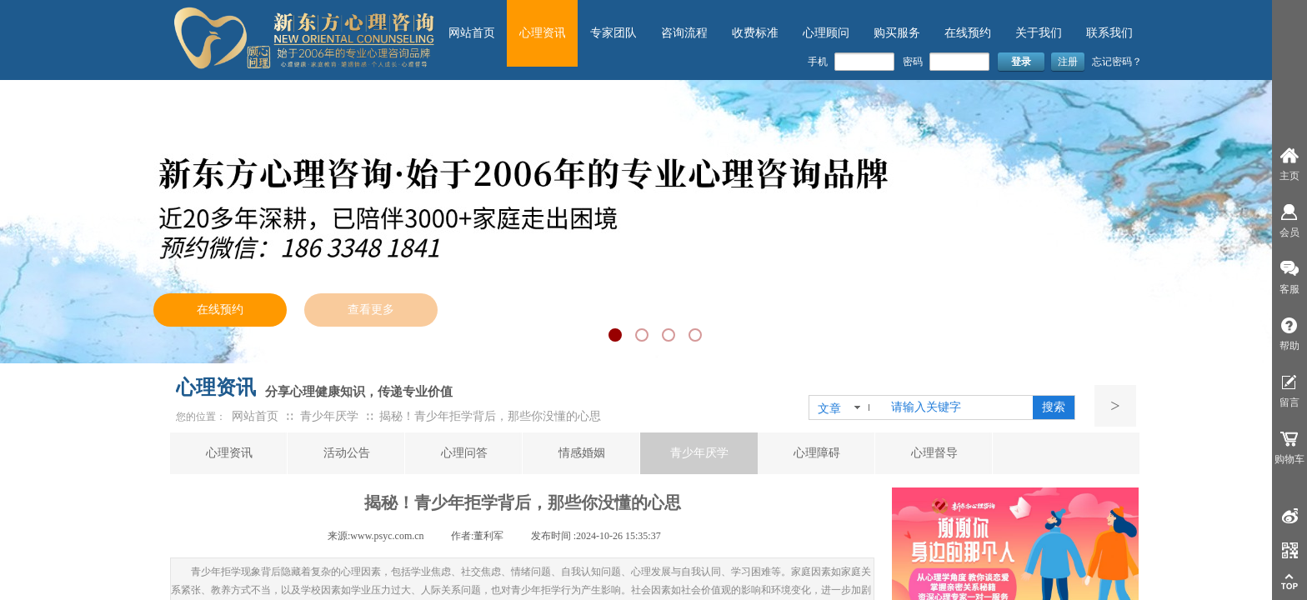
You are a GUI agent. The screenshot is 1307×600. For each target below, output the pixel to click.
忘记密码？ (1117, 62)
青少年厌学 (699, 453)
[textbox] (958, 407)
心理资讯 (229, 453)
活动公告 (346, 453)
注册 (1068, 62)
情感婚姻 (581, 453)
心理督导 (934, 453)
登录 (1021, 62)
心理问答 (464, 453)
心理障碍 (817, 453)
